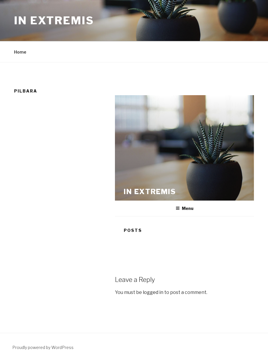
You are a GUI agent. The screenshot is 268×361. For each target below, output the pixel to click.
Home (20, 51)
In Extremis (54, 20)
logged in (153, 292)
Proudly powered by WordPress (43, 347)
